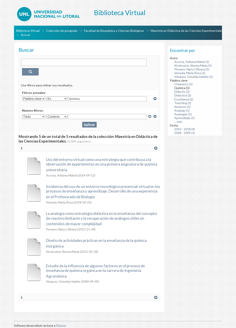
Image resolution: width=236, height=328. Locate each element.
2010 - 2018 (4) (184, 129)
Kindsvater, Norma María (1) (193, 65)
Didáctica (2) (182, 95)
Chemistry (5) (183, 84)
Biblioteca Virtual (28, 30)
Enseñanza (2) (183, 99)
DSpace (61, 325)
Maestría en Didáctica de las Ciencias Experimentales (187, 30)
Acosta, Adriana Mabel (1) (191, 62)
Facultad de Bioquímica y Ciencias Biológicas (114, 30)
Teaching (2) (182, 103)
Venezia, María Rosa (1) (189, 73)
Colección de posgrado (61, 30)
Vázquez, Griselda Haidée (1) (193, 76)
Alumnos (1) (182, 107)
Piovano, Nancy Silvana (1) (191, 69)
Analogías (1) (183, 114)
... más (178, 121)
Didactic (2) (182, 91)
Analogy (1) (182, 110)
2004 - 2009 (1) (184, 133)
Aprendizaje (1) (184, 118)
